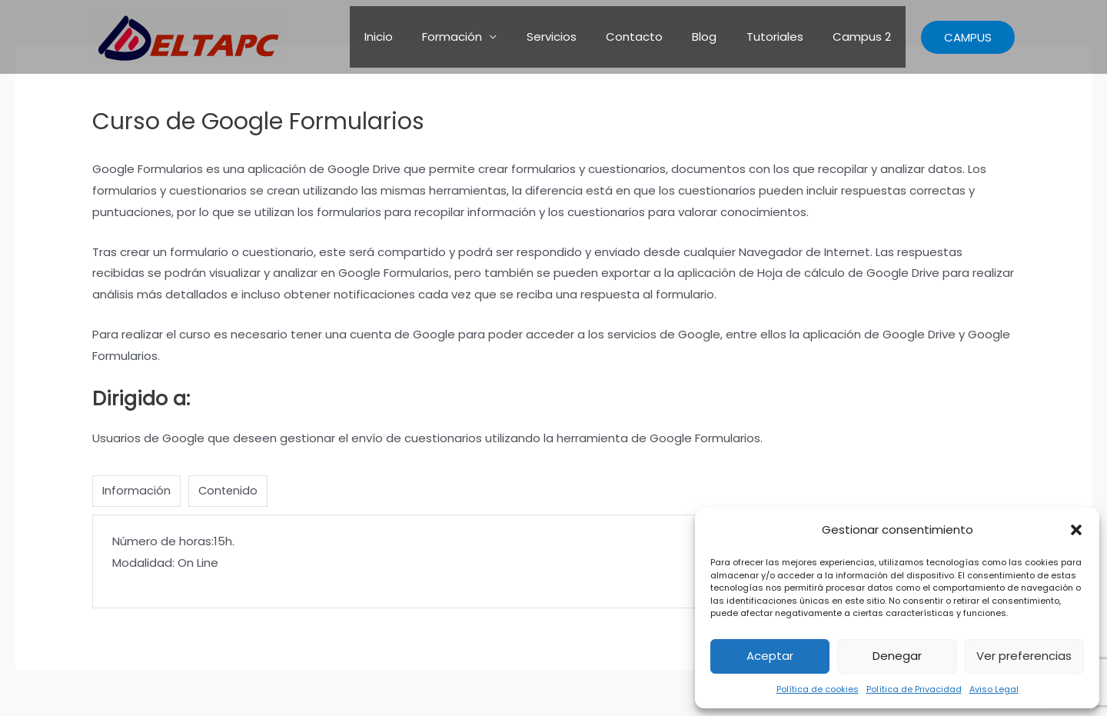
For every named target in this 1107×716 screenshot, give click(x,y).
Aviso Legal (994, 689)
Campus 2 (865, 36)
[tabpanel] (553, 562)
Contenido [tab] (229, 491)
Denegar (897, 656)
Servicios (580, 36)
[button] (1076, 530)
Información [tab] (136, 491)
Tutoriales (784, 36)
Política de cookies (817, 689)
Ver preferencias (1024, 656)
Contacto (656, 36)
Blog (720, 36)
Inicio (420, 36)
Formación (487, 36)
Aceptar (769, 656)
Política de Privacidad (914, 689)
